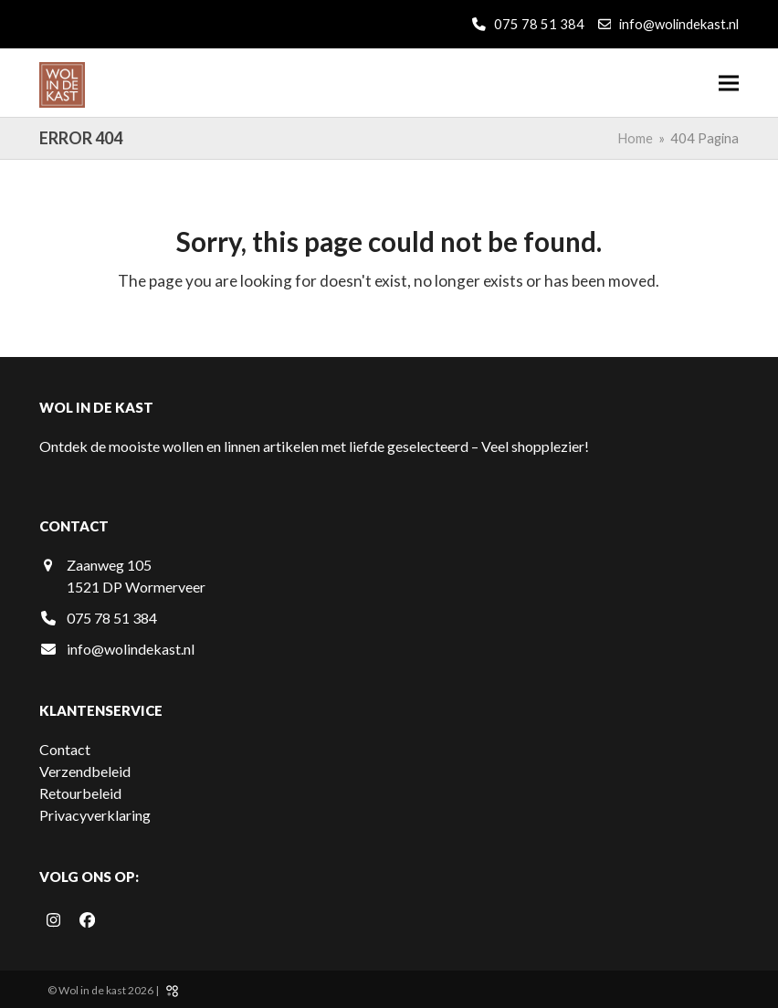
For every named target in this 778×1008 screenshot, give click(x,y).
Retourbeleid (80, 793)
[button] (729, 82)
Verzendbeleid (85, 771)
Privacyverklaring (95, 815)
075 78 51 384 (537, 24)
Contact (64, 749)
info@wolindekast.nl (679, 24)
